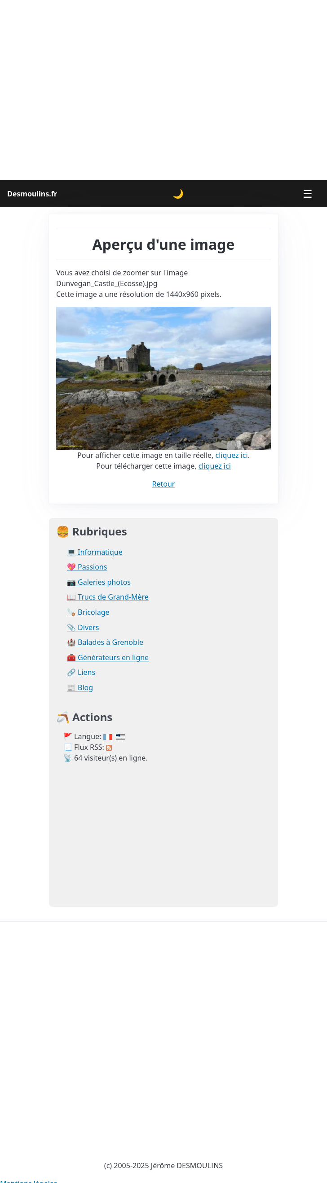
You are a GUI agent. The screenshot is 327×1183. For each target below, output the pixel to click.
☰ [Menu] (308, 193)
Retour (163, 484)
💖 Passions (87, 567)
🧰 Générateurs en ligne (108, 657)
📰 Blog (80, 687)
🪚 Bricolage (88, 612)
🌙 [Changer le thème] (178, 193)
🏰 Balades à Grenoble (105, 642)
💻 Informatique (95, 552)
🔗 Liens (81, 672)
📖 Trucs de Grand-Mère (108, 597)
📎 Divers (83, 627)
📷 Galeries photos (99, 582)
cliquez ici (232, 455)
